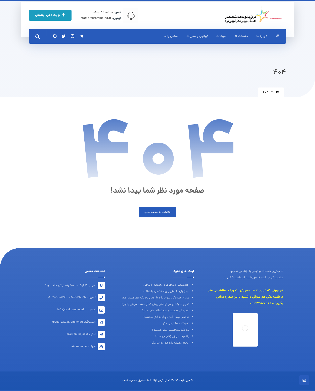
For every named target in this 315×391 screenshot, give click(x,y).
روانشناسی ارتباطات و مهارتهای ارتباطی (168, 285)
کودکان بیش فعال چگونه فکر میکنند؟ (168, 317)
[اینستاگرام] (73, 36)
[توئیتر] (64, 36)
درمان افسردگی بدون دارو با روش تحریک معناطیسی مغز (158, 298)
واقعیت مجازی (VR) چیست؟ (174, 336)
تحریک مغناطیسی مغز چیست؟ (173, 330)
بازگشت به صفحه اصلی (157, 212)
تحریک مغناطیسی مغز (178, 323)
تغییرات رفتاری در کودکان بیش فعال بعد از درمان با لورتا (158, 304)
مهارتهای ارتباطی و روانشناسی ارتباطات (168, 291)
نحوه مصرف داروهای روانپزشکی (172, 343)
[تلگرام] (81, 36)
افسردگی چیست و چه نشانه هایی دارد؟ (167, 311)
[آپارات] (55, 36)
